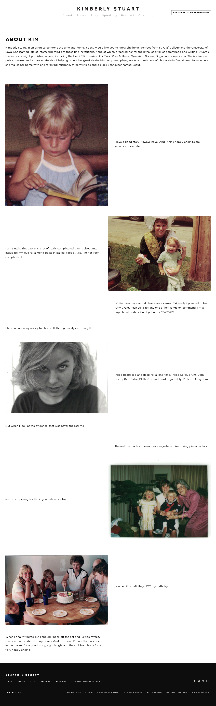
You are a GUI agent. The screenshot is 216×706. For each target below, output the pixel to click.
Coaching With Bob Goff (86, 681)
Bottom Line (154, 692)
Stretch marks (133, 692)
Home (10, 681)
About (67, 15)
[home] (108, 9)
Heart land (73, 692)
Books (81, 15)
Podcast (127, 15)
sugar (89, 692)
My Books (14, 692)
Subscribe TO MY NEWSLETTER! (191, 12)
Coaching (146, 15)
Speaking (109, 15)
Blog (94, 15)
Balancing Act (200, 692)
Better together (176, 692)
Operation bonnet (108, 692)
